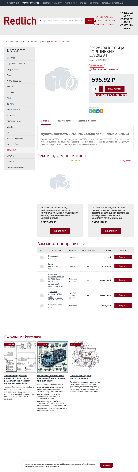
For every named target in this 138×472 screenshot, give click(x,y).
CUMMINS (32, 31)
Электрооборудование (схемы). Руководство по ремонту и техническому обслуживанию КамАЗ (17, 369)
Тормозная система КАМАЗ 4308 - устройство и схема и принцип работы (51, 368)
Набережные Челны (106, 19)
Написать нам (106, 12)
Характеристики (64, 110)
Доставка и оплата (87, 110)
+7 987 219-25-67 (127, 18)
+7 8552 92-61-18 (127, 15)
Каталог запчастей (15, 31)
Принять (106, 465)
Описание (46, 110)
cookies (38, 464)
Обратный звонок (106, 16)
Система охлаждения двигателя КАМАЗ (80, 367)
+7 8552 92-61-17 (127, 12)
